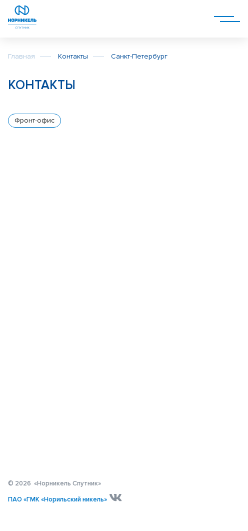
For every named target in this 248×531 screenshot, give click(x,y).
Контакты (73, 56)
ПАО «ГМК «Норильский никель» (57, 499)
